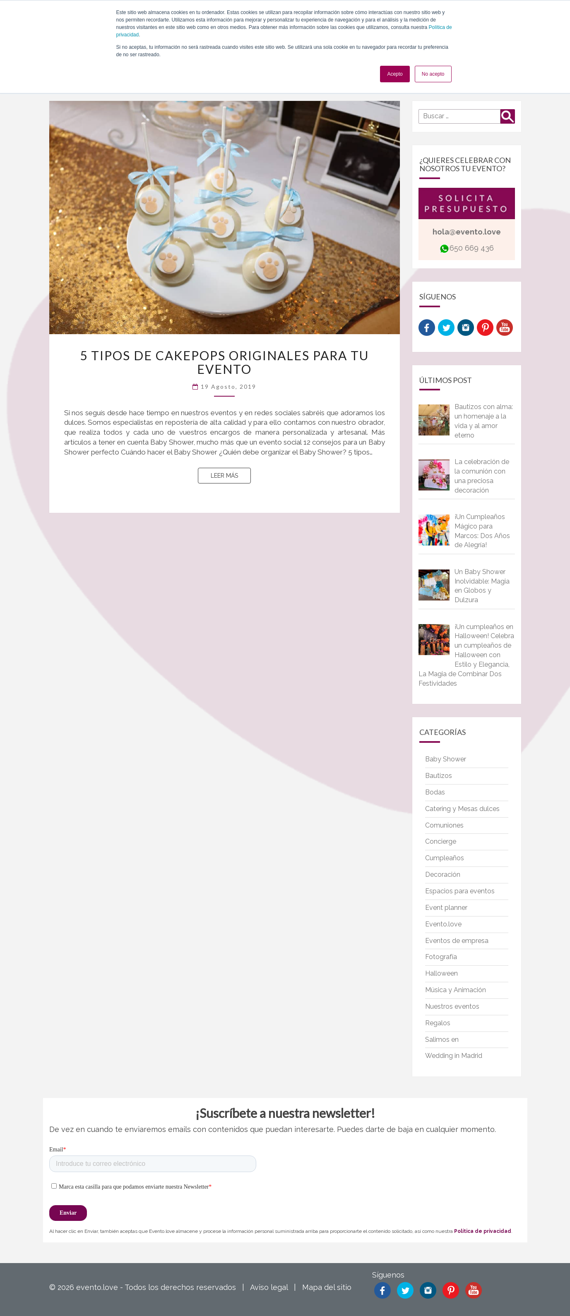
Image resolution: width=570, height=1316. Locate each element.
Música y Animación (455, 990)
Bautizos (438, 776)
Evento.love (443, 924)
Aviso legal (269, 1287)
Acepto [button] (394, 74)
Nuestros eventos (452, 1006)
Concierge (440, 841)
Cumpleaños (444, 858)
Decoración (442, 874)
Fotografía (441, 957)
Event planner (446, 908)
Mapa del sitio (326, 1287)
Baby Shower (445, 759)
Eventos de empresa (456, 941)
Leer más (231, 475)
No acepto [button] (433, 74)
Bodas (435, 792)
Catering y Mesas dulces (462, 809)
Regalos (437, 1023)
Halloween (441, 973)
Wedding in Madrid (453, 1056)
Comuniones (444, 825)
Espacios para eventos (460, 891)
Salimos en (442, 1039)
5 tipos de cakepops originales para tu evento (224, 362)
